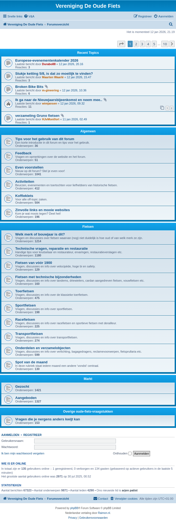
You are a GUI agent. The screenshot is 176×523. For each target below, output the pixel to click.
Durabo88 (49, 64)
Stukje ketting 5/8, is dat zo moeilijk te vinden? (54, 74)
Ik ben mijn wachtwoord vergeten (22, 453)
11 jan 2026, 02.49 (74, 119)
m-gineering (50, 90)
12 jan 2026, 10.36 (74, 90)
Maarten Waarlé (53, 77)
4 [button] (148, 44)
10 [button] (165, 44)
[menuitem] (29, 16)
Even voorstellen (29, 167)
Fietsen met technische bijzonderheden (48, 277)
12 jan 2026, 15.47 (79, 77)
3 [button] (142, 44)
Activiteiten (24, 182)
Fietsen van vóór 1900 (33, 263)
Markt (88, 379)
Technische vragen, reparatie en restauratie (51, 248)
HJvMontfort (50, 119)
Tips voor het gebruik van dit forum (44, 139)
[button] (121, 44)
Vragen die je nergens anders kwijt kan (47, 419)
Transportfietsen (29, 334)
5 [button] (154, 44)
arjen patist (130, 490)
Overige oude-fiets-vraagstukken (88, 411)
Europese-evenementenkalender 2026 (46, 60)
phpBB (74, 508)
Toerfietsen (24, 291)
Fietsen (87, 227)
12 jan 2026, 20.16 (71, 64)
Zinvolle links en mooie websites (42, 210)
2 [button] (136, 44)
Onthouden (122, 453)
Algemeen (88, 131)
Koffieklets (24, 196)
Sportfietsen (25, 305)
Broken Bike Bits (29, 87)
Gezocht (22, 386)
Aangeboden (26, 398)
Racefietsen (25, 319)
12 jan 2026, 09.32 (72, 103)
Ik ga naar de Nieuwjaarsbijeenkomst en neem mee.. (58, 100)
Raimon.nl (104, 512)
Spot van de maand (31, 362)
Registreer (32, 434)
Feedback (23, 153)
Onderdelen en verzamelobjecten (43, 348)
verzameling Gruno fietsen (37, 116)
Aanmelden (10, 434)
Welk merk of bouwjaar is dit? (40, 234)
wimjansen (49, 103)
